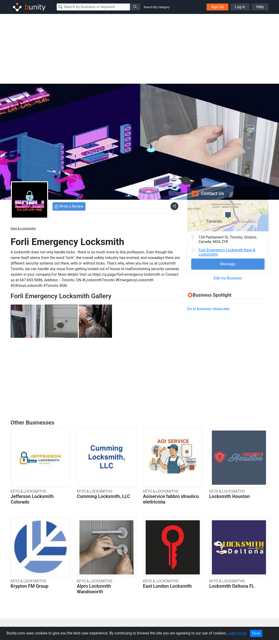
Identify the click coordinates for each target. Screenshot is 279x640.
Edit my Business (228, 278)
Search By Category (157, 7)
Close (256, 633)
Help (260, 7)
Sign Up (217, 7)
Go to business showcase (208, 309)
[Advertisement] (139, 48)
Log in (240, 7)
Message (227, 264)
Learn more (237, 633)
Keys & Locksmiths (23, 228)
